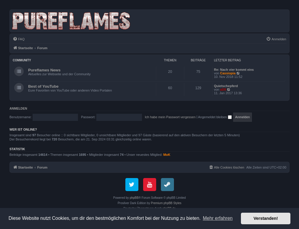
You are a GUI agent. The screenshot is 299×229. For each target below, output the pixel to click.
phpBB (134, 197)
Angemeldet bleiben (214, 117)
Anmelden (18, 108)
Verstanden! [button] (266, 218)
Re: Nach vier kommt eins (234, 69)
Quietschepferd (226, 86)
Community (22, 60)
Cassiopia (228, 73)
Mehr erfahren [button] (218, 218)
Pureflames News (44, 70)
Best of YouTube (43, 86)
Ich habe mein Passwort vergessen (170, 117)
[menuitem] (19, 39)
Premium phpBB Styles (166, 203)
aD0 (223, 89)
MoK (166, 154)
